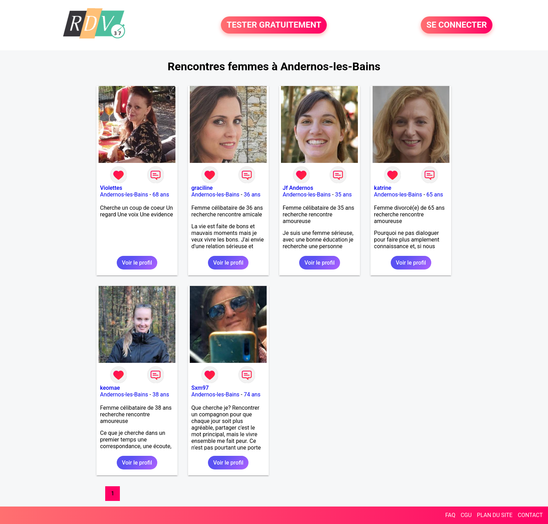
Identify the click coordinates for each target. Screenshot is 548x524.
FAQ (450, 515)
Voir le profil (137, 262)
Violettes (111, 188)
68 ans (160, 194)
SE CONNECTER (456, 25)
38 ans (160, 394)
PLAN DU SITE (495, 515)
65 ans (434, 194)
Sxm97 (200, 388)
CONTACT (530, 515)
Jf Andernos (298, 188)
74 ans (252, 394)
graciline (202, 188)
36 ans (252, 194)
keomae (110, 388)
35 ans (343, 194)
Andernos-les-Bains (124, 194)
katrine (382, 188)
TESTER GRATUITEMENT (273, 25)
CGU (466, 515)
